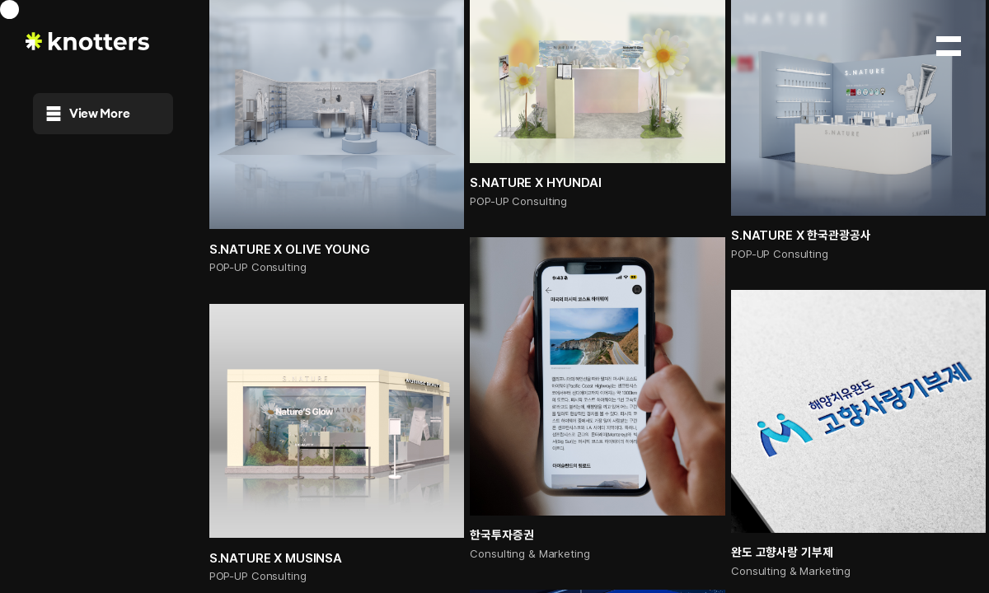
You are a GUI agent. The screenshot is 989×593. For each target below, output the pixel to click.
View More (88, 113)
